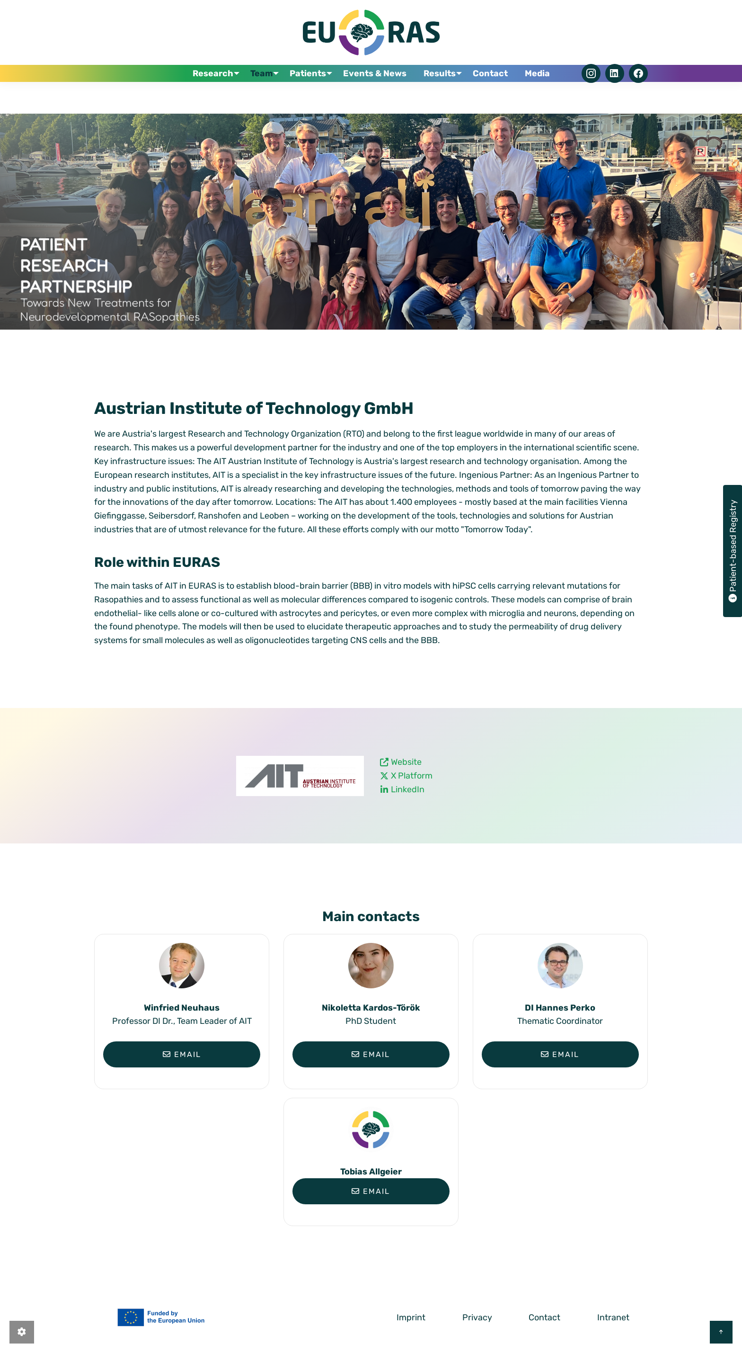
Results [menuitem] (441, 95)
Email (182, 1054)
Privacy (477, 1317)
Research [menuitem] (215, 95)
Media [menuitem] (534, 95)
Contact (544, 1317)
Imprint (411, 1317)
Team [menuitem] (266, 95)
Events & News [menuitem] (382, 95)
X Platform (412, 776)
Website (406, 762)
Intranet (613, 1317)
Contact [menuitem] (493, 95)
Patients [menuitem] (313, 95)
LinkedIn (407, 789)
